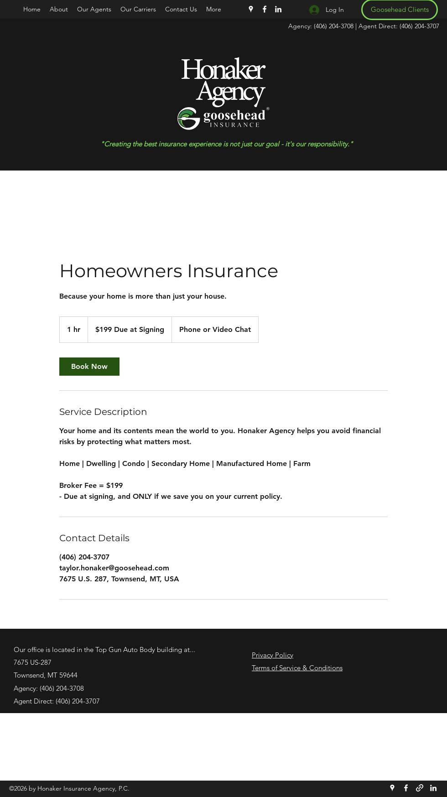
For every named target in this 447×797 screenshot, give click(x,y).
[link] (89, 366)
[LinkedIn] (278, 9)
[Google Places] (250, 9)
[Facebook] (264, 9)
